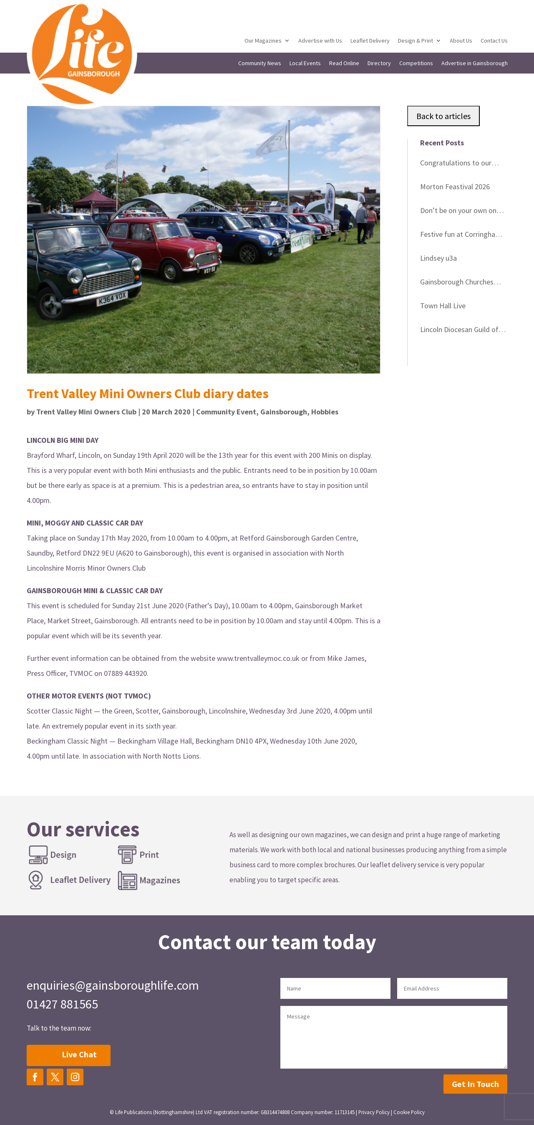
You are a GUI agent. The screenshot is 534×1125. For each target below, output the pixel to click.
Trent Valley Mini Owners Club (86, 411)
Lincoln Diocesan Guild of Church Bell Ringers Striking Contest (463, 331)
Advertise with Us (320, 41)
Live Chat (79, 1054)
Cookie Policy (409, 1112)
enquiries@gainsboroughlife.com (113, 985)
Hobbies (324, 411)
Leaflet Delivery (370, 41)
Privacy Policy (374, 1112)
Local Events (305, 63)
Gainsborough (283, 411)
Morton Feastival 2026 (455, 186)
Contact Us (494, 41)
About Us (461, 41)
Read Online (344, 63)
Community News (259, 63)
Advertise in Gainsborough (474, 63)
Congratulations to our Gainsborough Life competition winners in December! (455, 164)
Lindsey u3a (438, 258)
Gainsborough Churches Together (457, 283)
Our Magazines (263, 41)
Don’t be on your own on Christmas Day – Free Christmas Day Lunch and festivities (459, 212)
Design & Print (415, 41)
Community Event (226, 411)
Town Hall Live (443, 305)
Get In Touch (475, 1084)
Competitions (416, 63)
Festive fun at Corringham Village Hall (460, 235)
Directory (379, 63)
